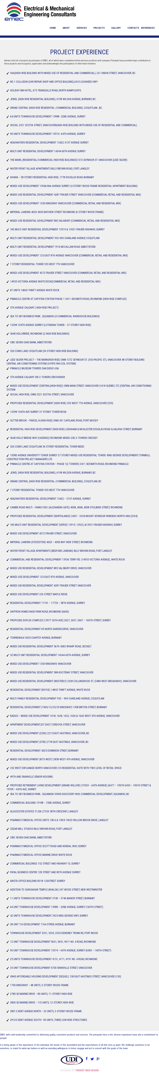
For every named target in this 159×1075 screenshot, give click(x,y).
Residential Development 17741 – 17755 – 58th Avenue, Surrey (47, 603)
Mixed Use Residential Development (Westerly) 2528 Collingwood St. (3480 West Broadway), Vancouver (74, 681)
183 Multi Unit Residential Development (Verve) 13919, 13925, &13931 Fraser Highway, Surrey (66, 524)
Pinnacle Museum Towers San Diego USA (34, 368)
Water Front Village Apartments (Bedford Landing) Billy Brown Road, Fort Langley (61, 550)
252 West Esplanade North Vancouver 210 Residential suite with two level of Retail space (66, 768)
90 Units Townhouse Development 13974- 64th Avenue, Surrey (48, 133)
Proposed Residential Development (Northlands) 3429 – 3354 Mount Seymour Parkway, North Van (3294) (74, 516)
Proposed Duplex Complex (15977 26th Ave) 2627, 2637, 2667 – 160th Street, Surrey (60, 620)
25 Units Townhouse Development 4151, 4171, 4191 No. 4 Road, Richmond (53, 959)
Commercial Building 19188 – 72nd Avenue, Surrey (39, 802)
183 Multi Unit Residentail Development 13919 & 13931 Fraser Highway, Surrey (57, 229)
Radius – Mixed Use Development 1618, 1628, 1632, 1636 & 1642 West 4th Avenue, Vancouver (65, 715)
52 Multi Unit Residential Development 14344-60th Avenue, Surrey (50, 655)
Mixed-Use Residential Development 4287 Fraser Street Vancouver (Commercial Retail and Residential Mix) (76, 194)
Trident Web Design (87, 1070)
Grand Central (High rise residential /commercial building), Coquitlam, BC (56, 481)
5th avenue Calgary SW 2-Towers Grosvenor (37, 377)
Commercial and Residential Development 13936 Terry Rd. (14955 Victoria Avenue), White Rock (67, 559)
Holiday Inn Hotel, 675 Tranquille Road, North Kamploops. (45, 90)
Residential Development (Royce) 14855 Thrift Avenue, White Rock (50, 689)
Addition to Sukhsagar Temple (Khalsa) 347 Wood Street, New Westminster (56, 889)
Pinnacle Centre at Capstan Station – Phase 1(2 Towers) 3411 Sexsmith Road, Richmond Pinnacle (70, 464)
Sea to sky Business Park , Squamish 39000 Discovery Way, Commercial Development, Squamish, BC (70, 794)
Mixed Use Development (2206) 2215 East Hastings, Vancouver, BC (50, 733)
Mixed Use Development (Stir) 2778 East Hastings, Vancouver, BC (49, 742)
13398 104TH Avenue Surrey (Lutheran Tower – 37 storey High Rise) (51, 325)
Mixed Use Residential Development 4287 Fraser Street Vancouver (50, 585)
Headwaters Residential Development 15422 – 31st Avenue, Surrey (50, 498)
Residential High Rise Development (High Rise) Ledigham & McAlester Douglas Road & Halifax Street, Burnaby (77, 429)
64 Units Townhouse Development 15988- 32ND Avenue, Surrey (48, 116)
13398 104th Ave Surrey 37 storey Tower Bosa (38, 411)
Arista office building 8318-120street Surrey (37, 880)
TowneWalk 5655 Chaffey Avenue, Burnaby (35, 637)
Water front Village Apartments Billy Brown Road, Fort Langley (50, 168)
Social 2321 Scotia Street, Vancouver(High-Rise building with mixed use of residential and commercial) (74, 125)
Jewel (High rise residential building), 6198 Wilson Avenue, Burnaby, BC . (54, 99)
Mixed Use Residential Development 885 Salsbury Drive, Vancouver (51, 568)
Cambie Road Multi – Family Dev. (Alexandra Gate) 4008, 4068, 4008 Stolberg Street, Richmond (66, 507)
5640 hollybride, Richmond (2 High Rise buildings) (39, 333)
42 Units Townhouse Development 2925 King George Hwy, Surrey (49, 915)
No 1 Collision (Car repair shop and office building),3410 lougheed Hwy (53, 81)
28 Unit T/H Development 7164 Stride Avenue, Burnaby (42, 924)
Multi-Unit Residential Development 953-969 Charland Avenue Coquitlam (54, 238)
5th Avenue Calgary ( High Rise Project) (34, 307)
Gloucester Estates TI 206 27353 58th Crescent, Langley (44, 811)
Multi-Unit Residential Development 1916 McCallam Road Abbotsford (52, 246)
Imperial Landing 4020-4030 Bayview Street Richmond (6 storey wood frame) (57, 212)
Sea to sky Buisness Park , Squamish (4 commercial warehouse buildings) (55, 316)
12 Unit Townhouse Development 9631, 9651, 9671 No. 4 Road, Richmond (52, 941)
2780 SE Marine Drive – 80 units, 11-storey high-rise (41, 993)
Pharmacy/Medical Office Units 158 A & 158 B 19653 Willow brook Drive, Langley (58, 820)
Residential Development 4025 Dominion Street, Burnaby (44, 750)
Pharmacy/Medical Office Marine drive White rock (40, 854)
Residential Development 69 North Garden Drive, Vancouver (46, 629)
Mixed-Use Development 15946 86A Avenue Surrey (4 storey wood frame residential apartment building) (75, 186)
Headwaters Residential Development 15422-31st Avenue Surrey (49, 142)
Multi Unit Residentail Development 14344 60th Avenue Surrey (48, 151)
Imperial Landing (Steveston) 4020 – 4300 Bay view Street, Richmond (51, 542)
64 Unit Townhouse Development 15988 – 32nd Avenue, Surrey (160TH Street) (57, 907)
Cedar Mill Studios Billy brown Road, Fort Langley (40, 828)
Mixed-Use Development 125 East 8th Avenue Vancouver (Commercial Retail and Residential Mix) (69, 255)
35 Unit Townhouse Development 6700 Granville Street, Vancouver (51, 967)
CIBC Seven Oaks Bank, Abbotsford (30, 342)
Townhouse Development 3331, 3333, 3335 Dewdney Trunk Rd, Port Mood (54, 933)
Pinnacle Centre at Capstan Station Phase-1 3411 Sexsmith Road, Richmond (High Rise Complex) (69, 298)
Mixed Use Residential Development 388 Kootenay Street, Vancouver (52, 672)
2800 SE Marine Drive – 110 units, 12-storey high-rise (42, 1002)
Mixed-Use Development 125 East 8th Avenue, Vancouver (44, 576)
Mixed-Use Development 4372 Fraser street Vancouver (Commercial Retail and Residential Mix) (69, 272)
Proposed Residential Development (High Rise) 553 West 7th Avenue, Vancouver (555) (62, 403)
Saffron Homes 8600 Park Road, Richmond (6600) (38, 611)
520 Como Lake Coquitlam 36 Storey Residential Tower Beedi (47, 446)
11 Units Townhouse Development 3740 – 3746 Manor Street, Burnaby (52, 898)
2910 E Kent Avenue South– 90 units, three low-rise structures (49, 1019)
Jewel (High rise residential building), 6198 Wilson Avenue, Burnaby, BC (53, 472)
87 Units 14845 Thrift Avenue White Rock (34, 290)
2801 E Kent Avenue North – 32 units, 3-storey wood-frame (46, 1011)
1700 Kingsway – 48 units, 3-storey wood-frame (38, 985)
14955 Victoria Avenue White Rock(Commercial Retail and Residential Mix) (55, 281)
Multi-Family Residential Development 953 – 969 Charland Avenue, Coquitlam (57, 698)
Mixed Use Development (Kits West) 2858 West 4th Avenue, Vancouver (52, 759)
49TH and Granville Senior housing (31, 776)
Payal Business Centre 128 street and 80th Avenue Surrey (45, 872)
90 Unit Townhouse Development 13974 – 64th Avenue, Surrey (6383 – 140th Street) (61, 950)
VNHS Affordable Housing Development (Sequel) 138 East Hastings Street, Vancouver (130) (67, 976)
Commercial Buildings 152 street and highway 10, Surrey (44, 863)
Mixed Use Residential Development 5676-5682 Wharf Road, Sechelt (50, 646)
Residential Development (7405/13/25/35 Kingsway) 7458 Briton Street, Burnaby (59, 707)
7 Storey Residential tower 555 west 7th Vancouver (42, 490)
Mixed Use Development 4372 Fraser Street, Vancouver (43, 533)
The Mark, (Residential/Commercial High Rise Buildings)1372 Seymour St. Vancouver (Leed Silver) (69, 159)
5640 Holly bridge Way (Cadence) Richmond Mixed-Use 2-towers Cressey (54, 437)
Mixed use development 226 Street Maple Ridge (38, 594)
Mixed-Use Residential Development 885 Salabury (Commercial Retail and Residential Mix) (65, 220)
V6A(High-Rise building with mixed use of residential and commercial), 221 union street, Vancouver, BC (73, 73)
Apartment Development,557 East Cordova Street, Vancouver (47, 724)
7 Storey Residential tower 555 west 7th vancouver (42, 264)
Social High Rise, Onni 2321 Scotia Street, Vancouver (42, 394)
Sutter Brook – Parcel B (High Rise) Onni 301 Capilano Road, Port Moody (54, 420)
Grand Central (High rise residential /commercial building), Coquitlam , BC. (56, 107)
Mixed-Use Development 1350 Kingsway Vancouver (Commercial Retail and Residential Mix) (66, 203)
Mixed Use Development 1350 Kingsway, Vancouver (40, 663)
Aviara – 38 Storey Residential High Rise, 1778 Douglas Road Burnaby (52, 177)
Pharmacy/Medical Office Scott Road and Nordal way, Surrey (47, 846)
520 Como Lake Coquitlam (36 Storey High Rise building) (43, 351)
